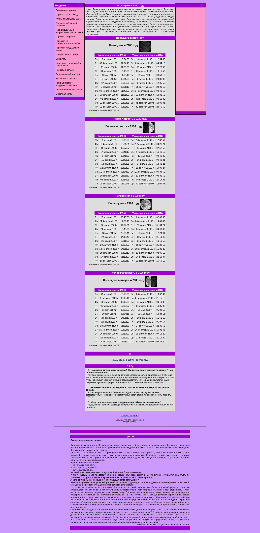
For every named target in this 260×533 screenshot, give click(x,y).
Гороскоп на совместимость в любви (68, 42)
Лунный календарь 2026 (68, 19)
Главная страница (130, 415)
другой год (142, 360)
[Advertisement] (190, 60)
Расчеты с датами (65, 70)
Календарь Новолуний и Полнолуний (68, 64)
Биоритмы (61, 59)
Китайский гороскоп (66, 78)
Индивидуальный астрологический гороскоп (69, 31)
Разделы (60, 5)
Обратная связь (64, 94)
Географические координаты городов (66, 84)
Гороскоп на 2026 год (67, 14)
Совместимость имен (67, 54)
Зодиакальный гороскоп (68, 74)
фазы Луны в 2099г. (123, 360)
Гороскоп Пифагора (66, 36)
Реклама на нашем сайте (69, 89)
